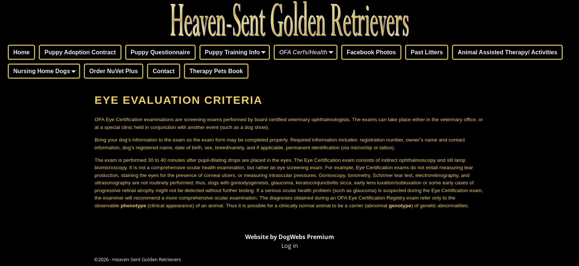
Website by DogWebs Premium (289, 237)
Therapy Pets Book (216, 71)
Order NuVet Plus (113, 71)
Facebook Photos (371, 52)
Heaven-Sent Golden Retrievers (146, 259)
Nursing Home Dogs (46, 72)
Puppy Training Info (237, 53)
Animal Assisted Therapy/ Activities (507, 52)
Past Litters (427, 52)
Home (21, 52)
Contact (164, 71)
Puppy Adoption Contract (80, 52)
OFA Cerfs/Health (307, 53)
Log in (289, 246)
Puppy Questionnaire (160, 52)
